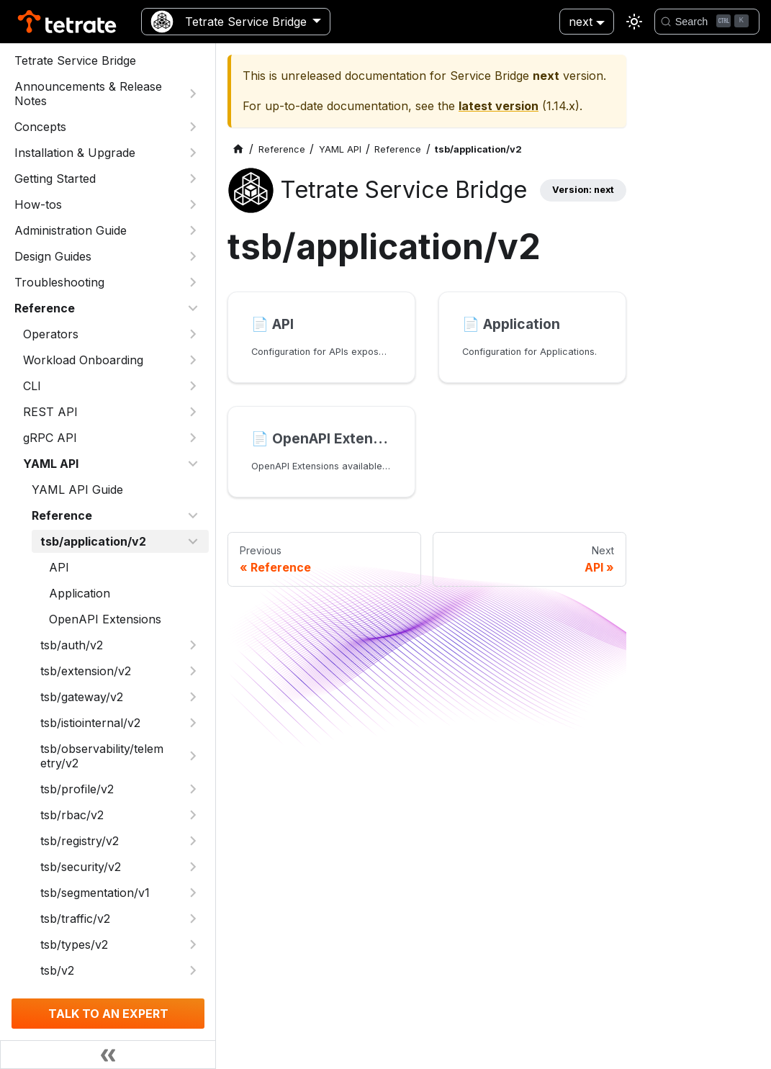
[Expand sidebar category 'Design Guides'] (193, 256)
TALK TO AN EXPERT (108, 1013)
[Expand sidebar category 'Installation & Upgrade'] (193, 152)
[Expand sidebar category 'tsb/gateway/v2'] (193, 696)
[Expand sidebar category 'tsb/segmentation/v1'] (193, 892)
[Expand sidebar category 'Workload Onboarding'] (193, 359)
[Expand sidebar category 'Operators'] (193, 334)
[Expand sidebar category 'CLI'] (193, 385)
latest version (498, 106)
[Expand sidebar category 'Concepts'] (193, 126)
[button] (111, 411)
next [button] (580, 21)
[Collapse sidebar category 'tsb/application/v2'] (193, 541)
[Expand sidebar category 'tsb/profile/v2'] (193, 788)
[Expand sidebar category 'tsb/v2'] (193, 970)
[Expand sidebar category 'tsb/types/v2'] (193, 944)
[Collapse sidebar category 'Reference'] (193, 308)
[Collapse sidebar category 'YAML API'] (193, 463)
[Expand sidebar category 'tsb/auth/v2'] (193, 645)
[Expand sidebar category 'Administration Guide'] (193, 230)
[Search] (706, 22)
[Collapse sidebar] (108, 1054)
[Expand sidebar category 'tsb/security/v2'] (193, 866)
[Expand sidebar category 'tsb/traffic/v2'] (193, 918)
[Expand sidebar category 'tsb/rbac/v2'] (193, 814)
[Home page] (238, 149)
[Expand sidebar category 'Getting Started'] (193, 178)
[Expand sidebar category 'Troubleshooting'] (193, 282)
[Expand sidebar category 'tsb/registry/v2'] (193, 840)
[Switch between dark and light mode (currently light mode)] (634, 21)
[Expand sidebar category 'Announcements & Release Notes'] (193, 93)
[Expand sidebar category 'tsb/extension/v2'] (193, 670)
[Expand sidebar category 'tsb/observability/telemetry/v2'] (193, 756)
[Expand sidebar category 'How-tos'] (193, 204)
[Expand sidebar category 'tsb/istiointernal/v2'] (193, 722)
